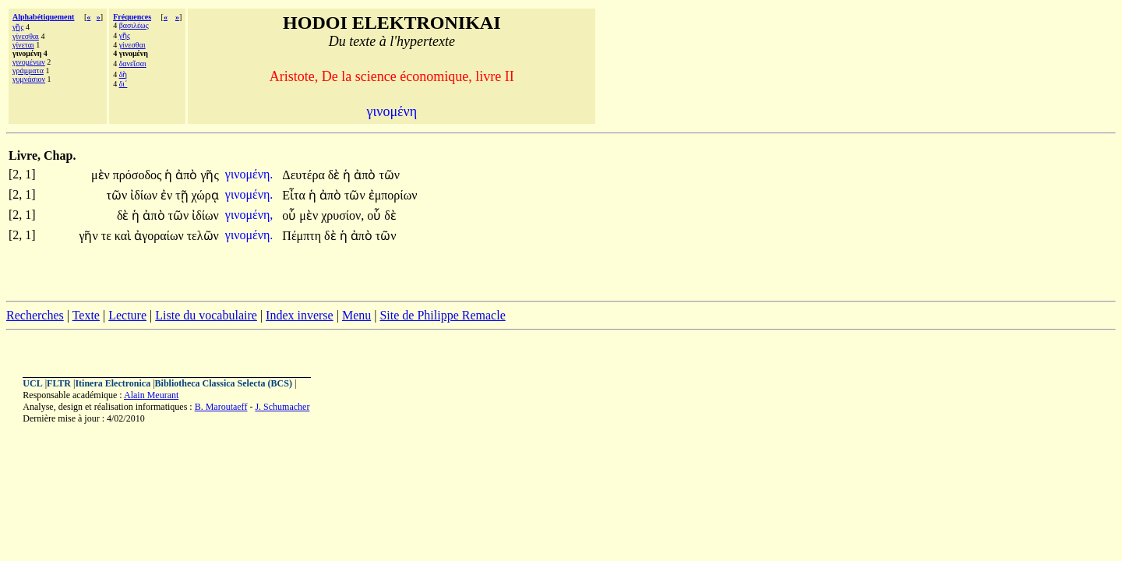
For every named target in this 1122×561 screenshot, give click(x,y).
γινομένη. (249, 174)
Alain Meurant (151, 395)
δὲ (336, 175)
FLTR (59, 383)
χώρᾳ (205, 195)
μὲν (102, 175)
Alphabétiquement (43, 16)
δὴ (123, 74)
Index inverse (299, 315)
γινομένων (28, 62)
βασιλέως (134, 25)
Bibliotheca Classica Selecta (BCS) (223, 383)
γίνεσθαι (25, 36)
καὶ (124, 235)
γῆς (17, 27)
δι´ (123, 83)
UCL (32, 383)
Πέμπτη (303, 235)
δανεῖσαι (132, 63)
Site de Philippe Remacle (442, 315)
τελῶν (203, 235)
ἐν (168, 195)
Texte (86, 315)
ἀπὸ (187, 175)
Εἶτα (295, 195)
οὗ (290, 215)
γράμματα (28, 70)
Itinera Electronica (112, 383)
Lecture (127, 315)
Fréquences (132, 16)
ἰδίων (145, 195)
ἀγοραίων (160, 235)
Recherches (35, 315)
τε (108, 235)
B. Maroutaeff (221, 406)
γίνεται (23, 45)
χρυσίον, (342, 215)
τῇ (183, 195)
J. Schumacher (282, 406)
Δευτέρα (304, 175)
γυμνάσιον (28, 79)
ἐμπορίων (393, 195)
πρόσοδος (139, 175)
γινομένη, (249, 214)
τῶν (389, 175)
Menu (356, 315)
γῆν (90, 235)
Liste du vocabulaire (206, 315)
